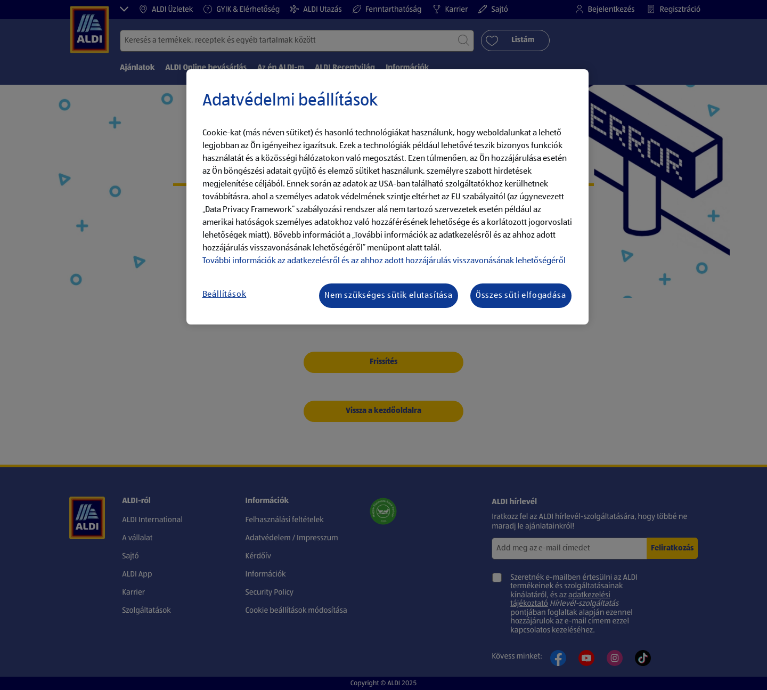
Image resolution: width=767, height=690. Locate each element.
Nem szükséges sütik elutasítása (388, 295)
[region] (387, 197)
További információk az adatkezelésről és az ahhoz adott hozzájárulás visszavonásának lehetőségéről (384, 261)
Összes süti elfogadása (521, 295)
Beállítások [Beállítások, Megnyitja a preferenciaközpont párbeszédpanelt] (224, 294)
